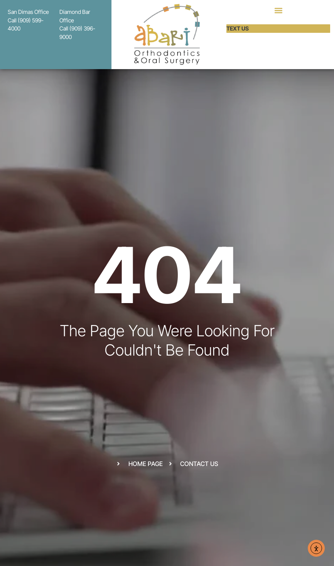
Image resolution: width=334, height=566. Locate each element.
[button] (278, 10)
